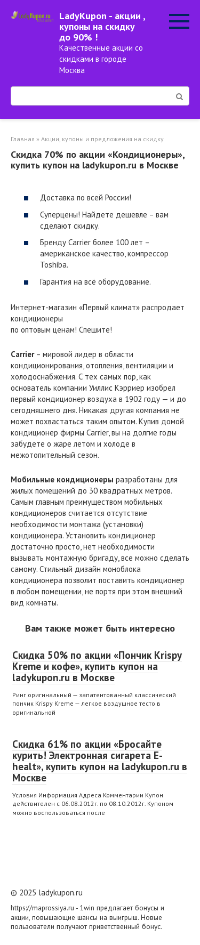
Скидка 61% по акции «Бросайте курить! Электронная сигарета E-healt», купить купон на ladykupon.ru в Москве (99, 761)
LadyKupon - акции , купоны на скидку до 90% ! (102, 26)
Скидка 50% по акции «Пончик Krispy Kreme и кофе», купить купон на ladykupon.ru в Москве (97, 666)
